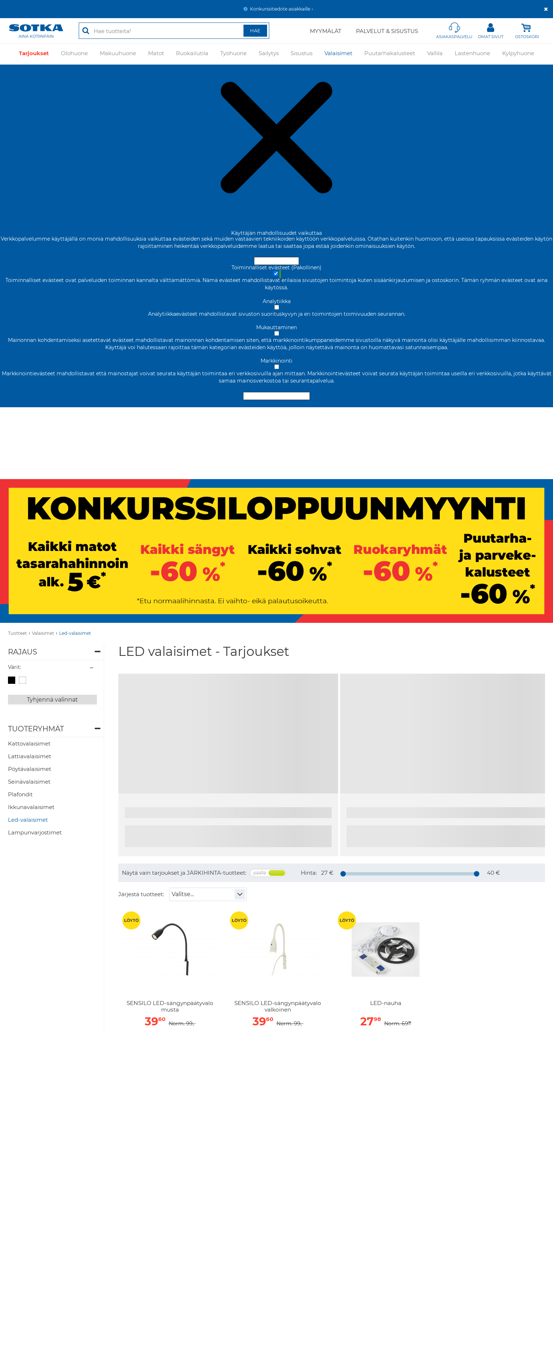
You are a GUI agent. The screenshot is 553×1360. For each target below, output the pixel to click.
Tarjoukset (34, 53)
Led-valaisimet (75, 633)
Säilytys (269, 53)
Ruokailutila (192, 53)
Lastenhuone (472, 53)
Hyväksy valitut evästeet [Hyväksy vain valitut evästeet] (276, 396)
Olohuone (74, 53)
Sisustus (301, 53)
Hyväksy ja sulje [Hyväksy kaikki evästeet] (276, 261)
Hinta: (309, 872)
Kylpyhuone (518, 53)
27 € (327, 872)
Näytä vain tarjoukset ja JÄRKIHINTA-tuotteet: (184, 872)
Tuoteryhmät (36, 728)
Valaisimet (338, 53)
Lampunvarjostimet (35, 832)
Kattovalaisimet (29, 743)
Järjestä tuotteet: (141, 894)
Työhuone (233, 53)
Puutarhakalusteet (389, 53)
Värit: (14, 667)
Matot (156, 53)
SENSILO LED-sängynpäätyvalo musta (170, 1006)
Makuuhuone (118, 53)
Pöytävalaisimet (29, 768)
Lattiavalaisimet (29, 756)
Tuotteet (17, 633)
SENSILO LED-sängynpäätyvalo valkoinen (277, 1006)
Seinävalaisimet (29, 781)
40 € (493, 872)
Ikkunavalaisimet (31, 807)
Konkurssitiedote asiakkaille (280, 9)
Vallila (435, 53)
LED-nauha (385, 1003)
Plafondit (20, 794)
